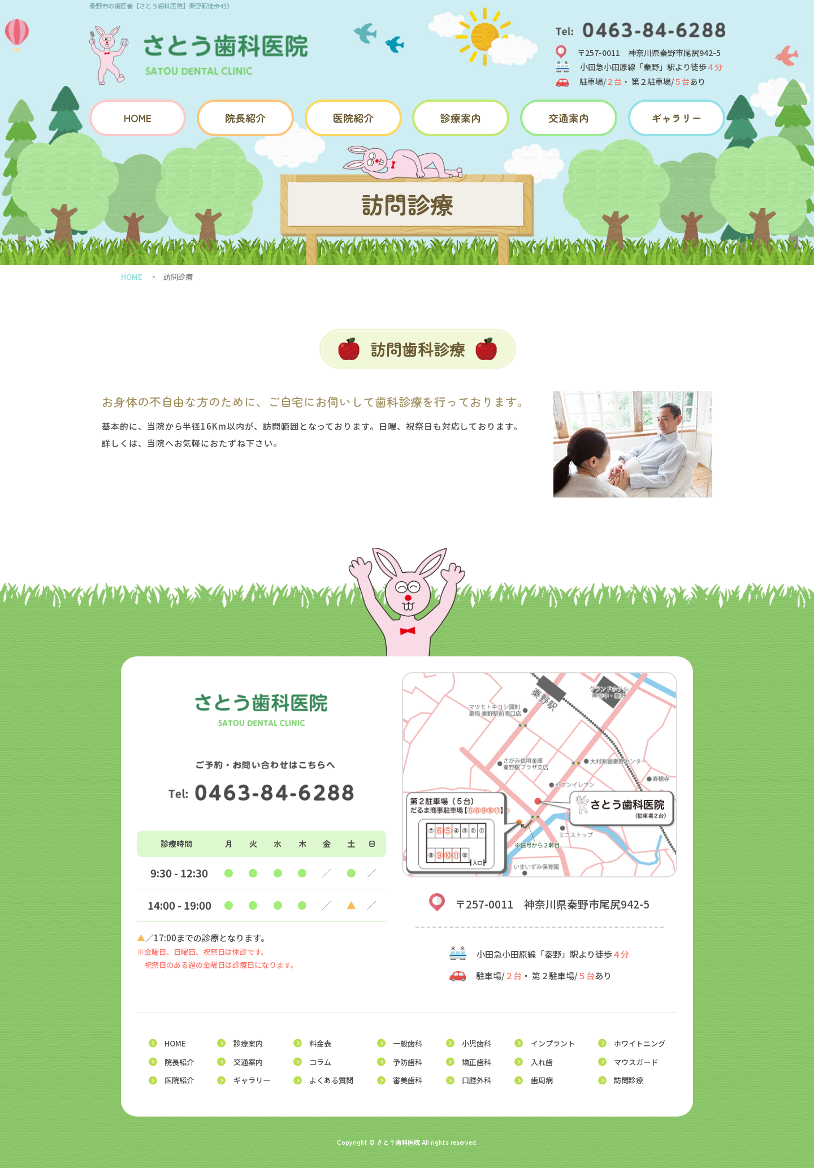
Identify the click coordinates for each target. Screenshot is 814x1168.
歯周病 (542, 1080)
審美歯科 (407, 1080)
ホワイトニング (639, 1043)
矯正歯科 (476, 1062)
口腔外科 (476, 1080)
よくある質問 (331, 1080)
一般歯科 (407, 1043)
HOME (137, 118)
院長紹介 (245, 118)
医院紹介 (353, 118)
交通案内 (568, 118)
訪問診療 (628, 1080)
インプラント (553, 1043)
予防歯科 (407, 1062)
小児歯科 (476, 1043)
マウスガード (636, 1062)
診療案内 (460, 118)
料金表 (320, 1043)
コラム (320, 1062)
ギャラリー (676, 118)
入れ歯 (542, 1062)
